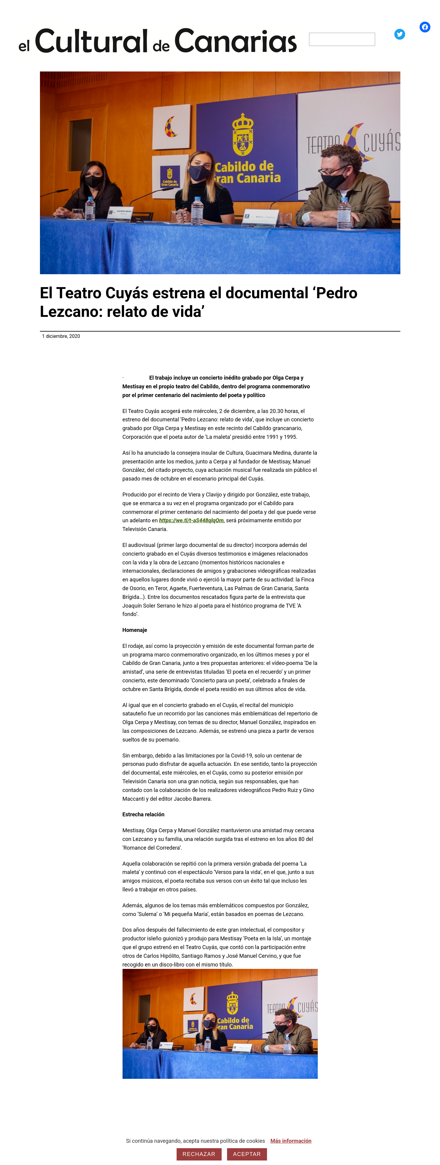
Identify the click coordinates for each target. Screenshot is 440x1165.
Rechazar (199, 1154)
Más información (290, 1141)
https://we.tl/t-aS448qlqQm (191, 520)
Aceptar (247, 1154)
